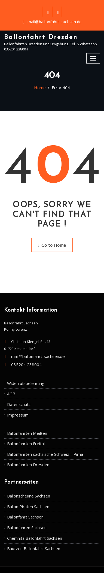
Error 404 (60, 87)
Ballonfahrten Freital (24, 433)
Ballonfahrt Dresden (38, 36)
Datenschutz (17, 397)
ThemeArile (54, 563)
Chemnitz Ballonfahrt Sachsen (32, 521)
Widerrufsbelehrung (24, 378)
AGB (10, 387)
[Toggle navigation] (93, 55)
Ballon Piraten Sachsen (26, 492)
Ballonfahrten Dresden (26, 452)
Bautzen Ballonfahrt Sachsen (31, 531)
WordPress (60, 558)
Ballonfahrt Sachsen (24, 502)
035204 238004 (23, 360)
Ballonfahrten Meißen (25, 424)
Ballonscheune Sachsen (27, 483)
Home (42, 87)
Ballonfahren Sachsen (25, 511)
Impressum (16, 406)
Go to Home (52, 243)
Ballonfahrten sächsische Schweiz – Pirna (41, 443)
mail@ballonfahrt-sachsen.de (54, 21)
